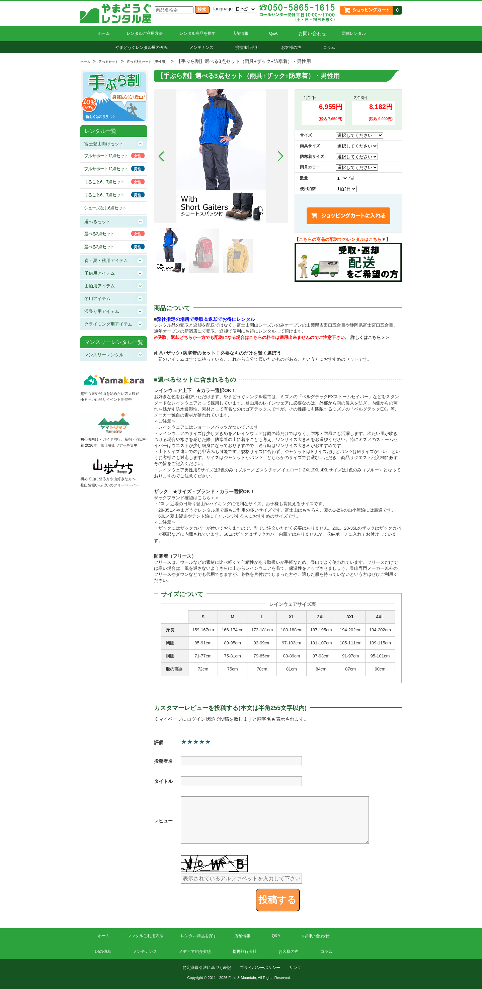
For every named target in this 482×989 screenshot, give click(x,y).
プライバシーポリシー (260, 967)
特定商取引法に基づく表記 (207, 967)
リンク (295, 967)
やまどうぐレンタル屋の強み (141, 47)
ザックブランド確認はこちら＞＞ (186, 497)
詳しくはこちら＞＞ (370, 337)
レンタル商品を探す (197, 33)
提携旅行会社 (247, 47)
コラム (329, 47)
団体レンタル (354, 33)
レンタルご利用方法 (145, 33)
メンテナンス (201, 47)
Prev (161, 156)
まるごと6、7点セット (104, 181)
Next (280, 156)
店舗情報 (240, 33)
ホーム (104, 33)
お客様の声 (291, 47)
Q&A (273, 33)
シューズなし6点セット (105, 207)
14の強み (103, 951)
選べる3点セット (99, 233)
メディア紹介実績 (195, 951)
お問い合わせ (312, 33)
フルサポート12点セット (106, 155)
